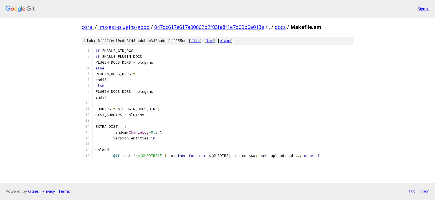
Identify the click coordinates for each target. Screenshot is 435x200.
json (425, 191)
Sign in (423, 8)
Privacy (48, 191)
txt (411, 191)
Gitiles (33, 191)
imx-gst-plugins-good (124, 27)
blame (225, 40)
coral (87, 27)
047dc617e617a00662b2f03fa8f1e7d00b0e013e (209, 27)
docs (280, 27)
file (195, 40)
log (209, 40)
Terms (64, 191)
